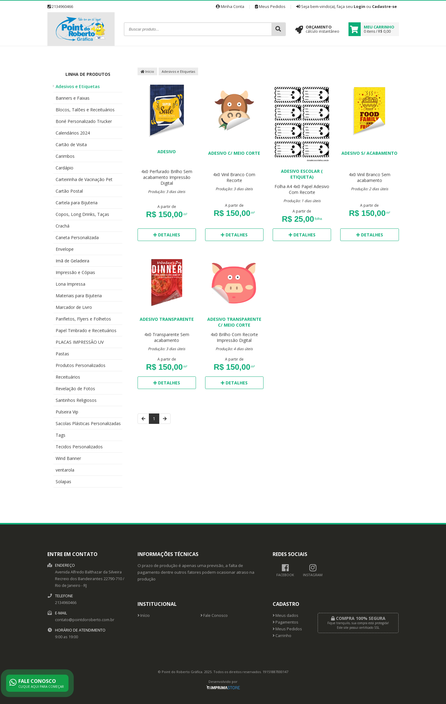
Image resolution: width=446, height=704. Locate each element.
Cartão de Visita (71, 144)
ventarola (65, 470)
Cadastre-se (384, 6)
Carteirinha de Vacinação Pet (84, 179)
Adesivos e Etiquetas (78, 86)
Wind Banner (68, 458)
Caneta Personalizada (77, 237)
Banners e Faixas (73, 98)
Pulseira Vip (67, 412)
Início (147, 71)
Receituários (68, 377)
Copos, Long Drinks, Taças (82, 214)
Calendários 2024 (73, 133)
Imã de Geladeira (72, 261)
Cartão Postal (69, 191)
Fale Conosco (214, 615)
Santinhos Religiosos (76, 400)
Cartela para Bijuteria (77, 203)
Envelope (65, 249)
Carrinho (282, 635)
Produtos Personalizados (80, 365)
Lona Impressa (70, 284)
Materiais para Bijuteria (79, 295)
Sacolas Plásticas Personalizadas (88, 423)
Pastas (62, 354)
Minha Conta (230, 6)
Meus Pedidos (270, 6)
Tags (60, 435)
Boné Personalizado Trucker (84, 121)
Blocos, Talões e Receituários (85, 110)
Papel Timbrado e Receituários (86, 330)
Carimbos (65, 156)
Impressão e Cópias (75, 272)
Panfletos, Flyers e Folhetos (83, 319)
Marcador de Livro (74, 307)
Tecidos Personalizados (79, 447)
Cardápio (64, 168)
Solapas (63, 481)
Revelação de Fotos (75, 388)
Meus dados (285, 615)
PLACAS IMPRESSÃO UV (80, 342)
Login (359, 6)
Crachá (62, 226)
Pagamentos (285, 622)
